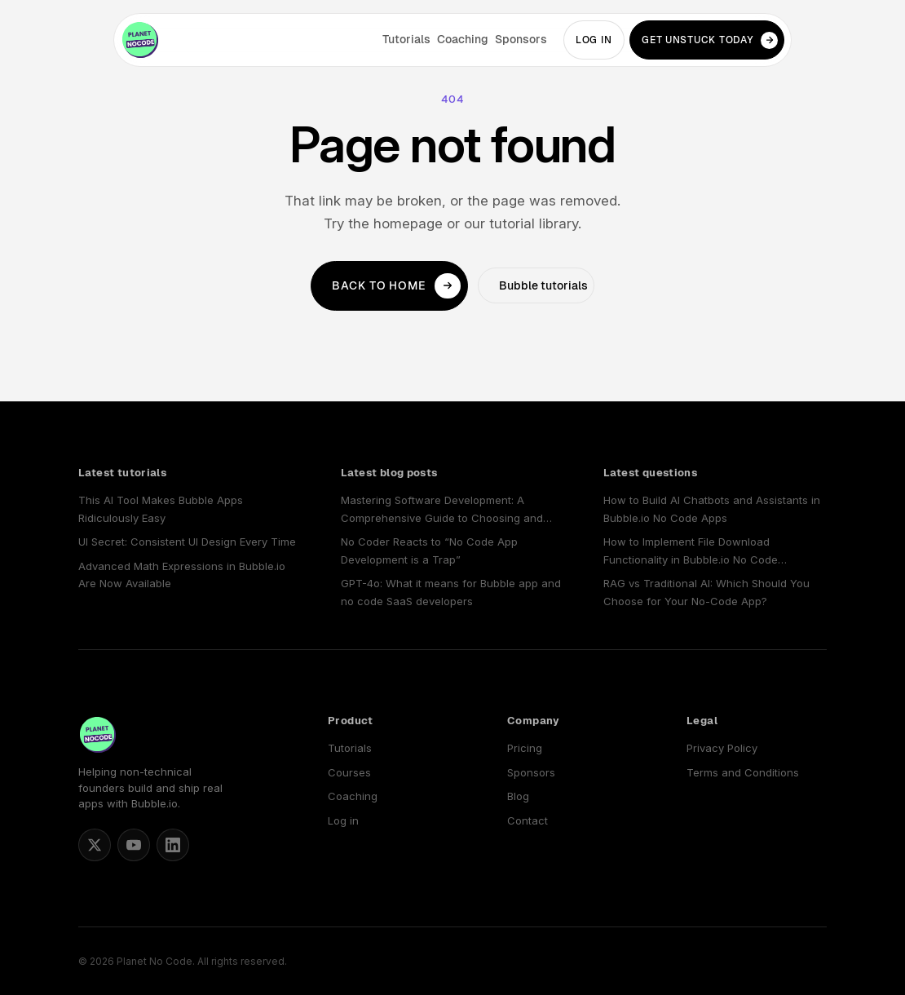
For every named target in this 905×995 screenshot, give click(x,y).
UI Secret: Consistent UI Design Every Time (187, 541)
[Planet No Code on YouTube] (133, 845)
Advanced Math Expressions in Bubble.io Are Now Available (181, 574)
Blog (518, 796)
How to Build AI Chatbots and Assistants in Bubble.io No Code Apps (711, 508)
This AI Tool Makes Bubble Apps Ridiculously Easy (160, 508)
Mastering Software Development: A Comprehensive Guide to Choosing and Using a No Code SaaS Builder (442, 510)
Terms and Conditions (742, 772)
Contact (527, 820)
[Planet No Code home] (140, 40)
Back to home (396, 286)
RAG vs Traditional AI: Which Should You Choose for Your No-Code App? (706, 592)
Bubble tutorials (543, 285)
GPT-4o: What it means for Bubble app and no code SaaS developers (451, 592)
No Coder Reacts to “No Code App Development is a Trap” (429, 550)
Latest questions (650, 473)
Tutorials (406, 39)
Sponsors (521, 39)
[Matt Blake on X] (94, 845)
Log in (593, 40)
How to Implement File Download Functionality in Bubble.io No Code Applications (690, 551)
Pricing (524, 747)
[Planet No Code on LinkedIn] (173, 845)
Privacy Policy (721, 747)
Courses (349, 772)
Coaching (462, 39)
